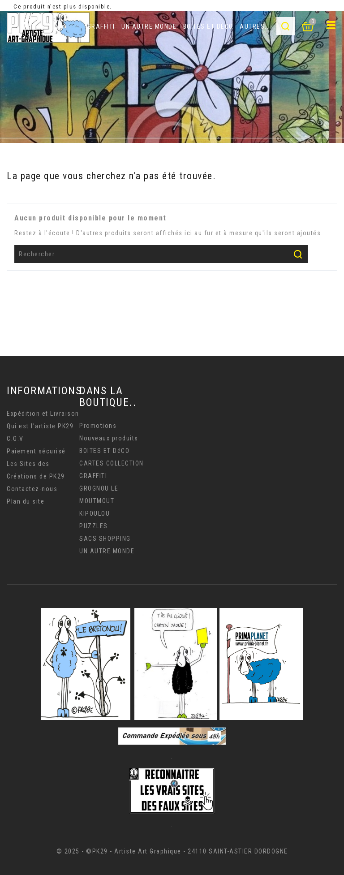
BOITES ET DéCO (208, 26)
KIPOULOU (94, 513)
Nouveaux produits (108, 438)
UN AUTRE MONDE (148, 26)
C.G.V (15, 438)
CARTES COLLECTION (111, 463)
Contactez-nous (32, 488)
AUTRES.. (254, 26)
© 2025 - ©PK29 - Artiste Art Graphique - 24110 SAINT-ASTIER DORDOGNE (172, 851)
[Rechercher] (161, 254)
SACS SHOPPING (105, 538)
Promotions (97, 425)
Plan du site (25, 501)
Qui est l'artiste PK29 (40, 426)
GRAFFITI (101, 26)
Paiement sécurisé (36, 451)
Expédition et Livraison (43, 413)
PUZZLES (93, 526)
